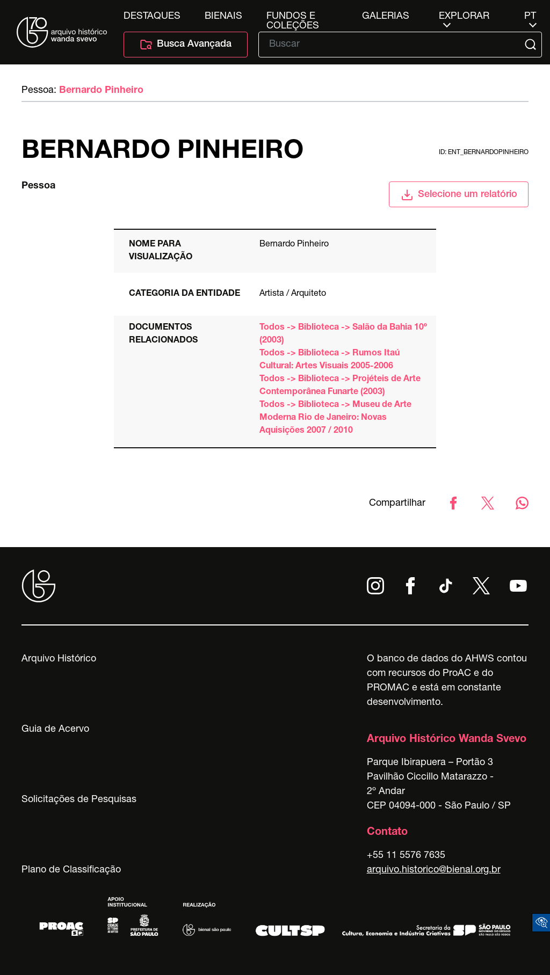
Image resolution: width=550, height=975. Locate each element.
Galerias (385, 16)
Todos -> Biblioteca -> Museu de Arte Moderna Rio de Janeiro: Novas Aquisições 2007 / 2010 (335, 418)
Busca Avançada (185, 44)
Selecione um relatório (459, 194)
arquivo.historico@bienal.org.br (434, 870)
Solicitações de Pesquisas (78, 800)
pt (530, 16)
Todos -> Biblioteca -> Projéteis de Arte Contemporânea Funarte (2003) (340, 386)
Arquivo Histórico (58, 659)
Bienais (223, 16)
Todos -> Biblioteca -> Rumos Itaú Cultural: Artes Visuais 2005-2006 (329, 360)
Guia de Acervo (55, 729)
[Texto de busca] (392, 44)
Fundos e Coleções (292, 16)
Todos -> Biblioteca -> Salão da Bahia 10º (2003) (343, 334)
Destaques (152, 16)
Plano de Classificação (71, 870)
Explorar (464, 16)
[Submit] (531, 44)
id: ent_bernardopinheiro (484, 152)
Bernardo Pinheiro (101, 91)
